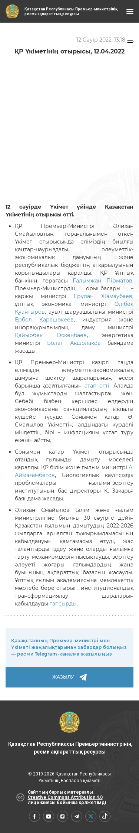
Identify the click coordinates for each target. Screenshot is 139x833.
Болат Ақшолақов (73, 343)
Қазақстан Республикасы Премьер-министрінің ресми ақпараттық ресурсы (69, 733)
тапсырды (63, 603)
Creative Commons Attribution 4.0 (65, 797)
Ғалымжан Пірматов (102, 280)
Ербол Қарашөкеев (44, 319)
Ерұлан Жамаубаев (103, 296)
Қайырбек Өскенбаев (51, 335)
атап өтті (97, 385)
